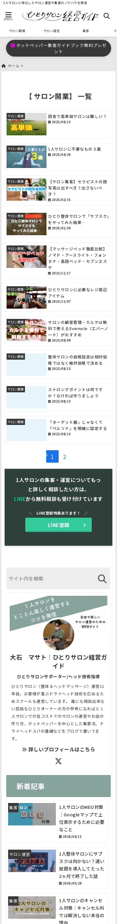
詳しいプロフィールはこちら (58, 749)
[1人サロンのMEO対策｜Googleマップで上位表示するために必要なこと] (57, 821)
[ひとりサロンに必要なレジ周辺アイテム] (58, 297)
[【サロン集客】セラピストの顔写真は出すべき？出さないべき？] (58, 190)
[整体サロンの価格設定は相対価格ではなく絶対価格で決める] (58, 364)
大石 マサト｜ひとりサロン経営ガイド (58, 661)
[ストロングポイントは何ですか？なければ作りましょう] (58, 397)
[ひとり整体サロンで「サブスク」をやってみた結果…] (58, 224)
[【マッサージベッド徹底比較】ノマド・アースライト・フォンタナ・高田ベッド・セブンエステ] (58, 260)
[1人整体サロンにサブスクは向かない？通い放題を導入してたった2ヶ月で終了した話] (57, 868)
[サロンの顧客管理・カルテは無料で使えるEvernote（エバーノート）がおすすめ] (58, 331)
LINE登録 (59, 525)
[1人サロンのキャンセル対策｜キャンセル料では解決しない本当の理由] (32, 907)
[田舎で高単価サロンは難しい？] (58, 124)
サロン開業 (17, 30)
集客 (86, 30)
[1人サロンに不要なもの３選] (58, 156)
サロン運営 (51, 30)
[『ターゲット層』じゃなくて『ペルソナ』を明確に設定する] (58, 430)
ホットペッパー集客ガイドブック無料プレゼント (59, 48)
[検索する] (102, 579)
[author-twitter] (58, 760)
